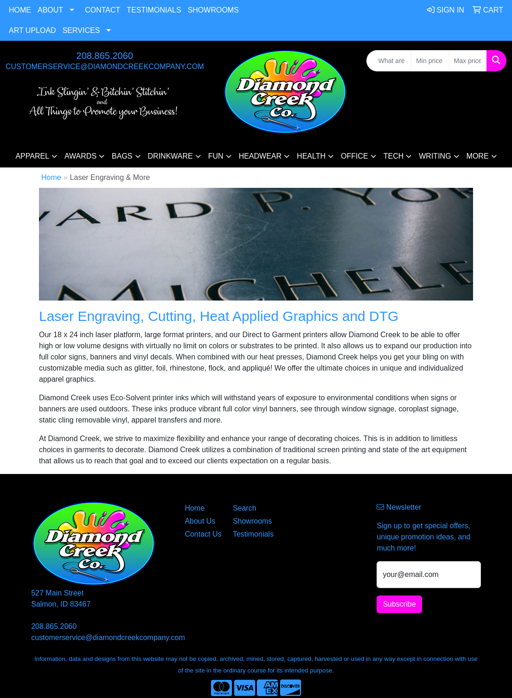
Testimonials (154, 10)
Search (244, 508)
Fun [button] (216, 156)
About (50, 10)
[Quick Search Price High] (468, 60)
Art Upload (32, 30)
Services (81, 30)
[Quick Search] (388, 60)
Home (20, 10)
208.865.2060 (105, 56)
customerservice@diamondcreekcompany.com (105, 66)
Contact (102, 10)
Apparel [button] (32, 156)
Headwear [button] (260, 156)
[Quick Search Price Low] (430, 60)
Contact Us (203, 534)
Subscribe (399, 604)
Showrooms (213, 10)
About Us (200, 521)
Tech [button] (394, 156)
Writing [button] (435, 156)
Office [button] (354, 156)
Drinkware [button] (170, 156)
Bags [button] (122, 156)
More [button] (478, 156)
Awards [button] (80, 156)
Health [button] (311, 156)
